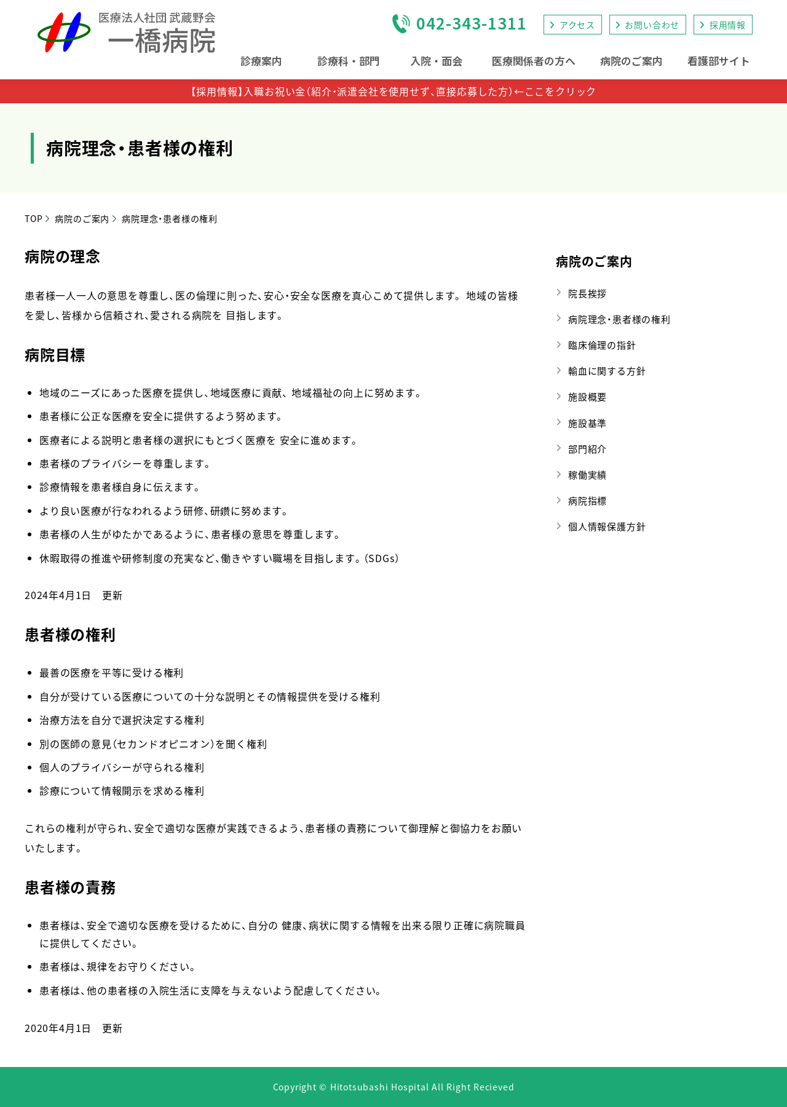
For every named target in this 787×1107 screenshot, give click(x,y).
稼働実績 (587, 474)
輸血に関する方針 (607, 370)
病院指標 (587, 500)
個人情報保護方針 (607, 526)
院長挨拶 (587, 293)
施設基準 (587, 422)
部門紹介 (587, 448)
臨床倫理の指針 (602, 344)
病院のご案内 (594, 261)
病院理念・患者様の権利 (619, 318)
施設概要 (587, 396)
